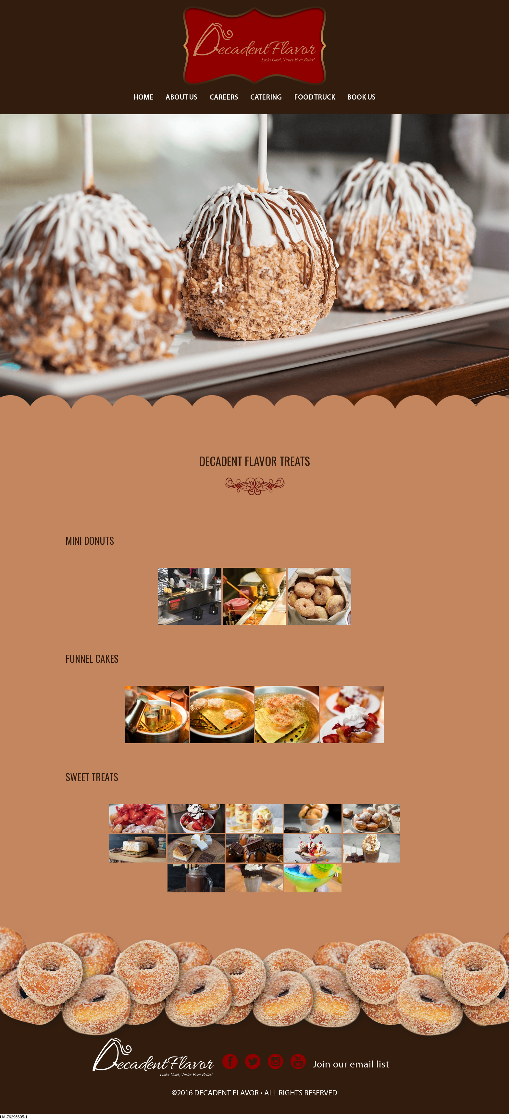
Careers (224, 97)
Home (143, 97)
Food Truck (314, 97)
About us (181, 97)
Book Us (361, 97)
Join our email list (351, 1065)
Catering (266, 97)
